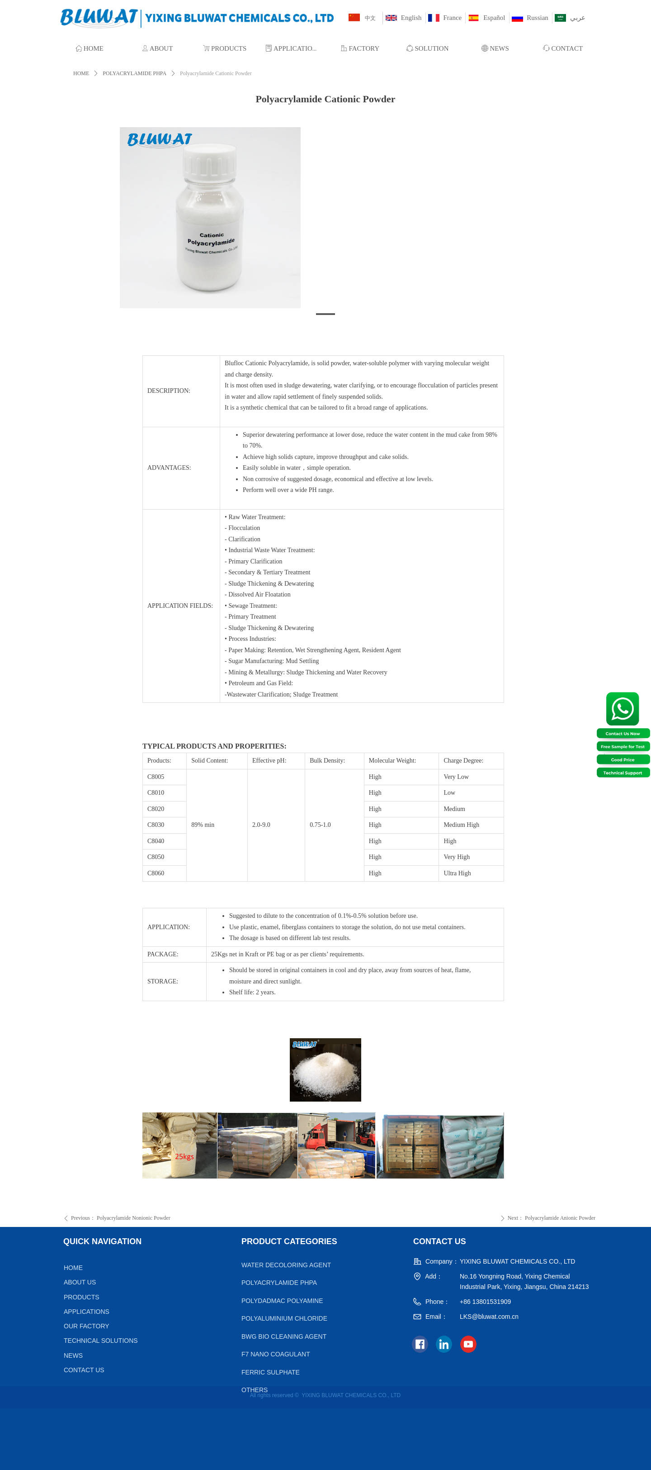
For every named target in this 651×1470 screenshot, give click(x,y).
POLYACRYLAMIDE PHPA (134, 73)
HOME (81, 73)
